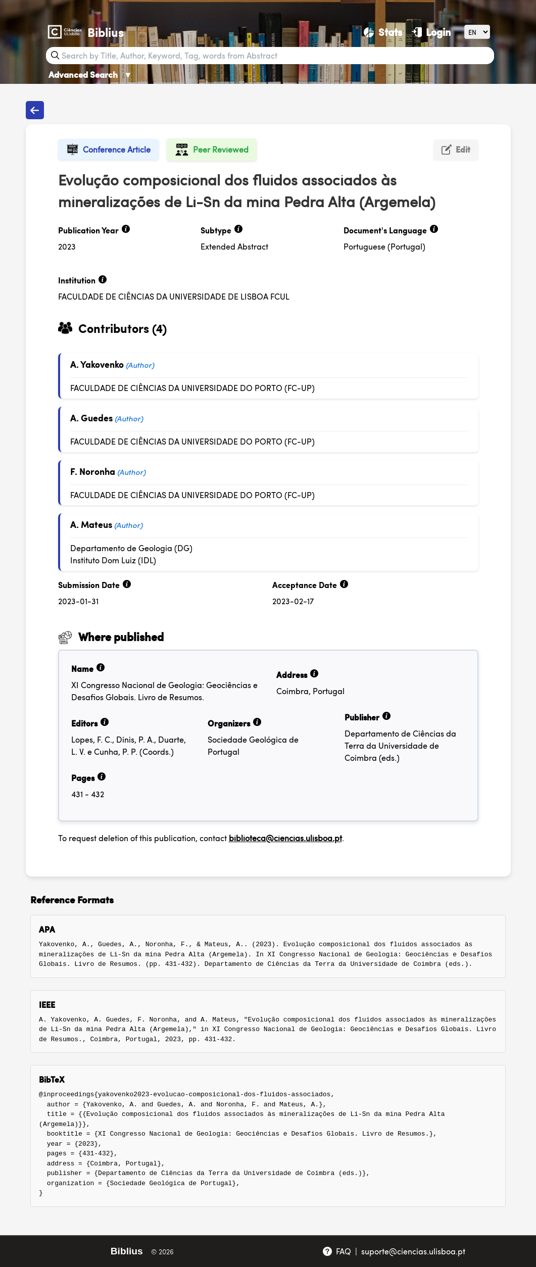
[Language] (477, 31)
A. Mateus (91, 524)
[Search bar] (277, 55)
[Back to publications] (35, 110)
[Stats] (383, 31)
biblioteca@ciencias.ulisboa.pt (285, 838)
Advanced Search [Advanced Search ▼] (90, 74)
